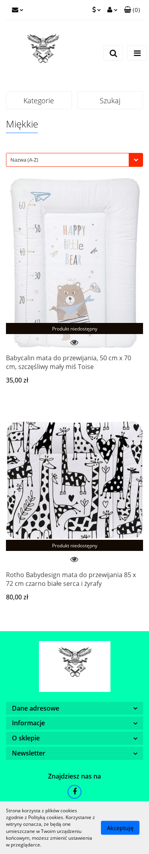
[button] (132, 10)
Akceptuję (120, 827)
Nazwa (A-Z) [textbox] (24, 159)
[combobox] (74, 160)
